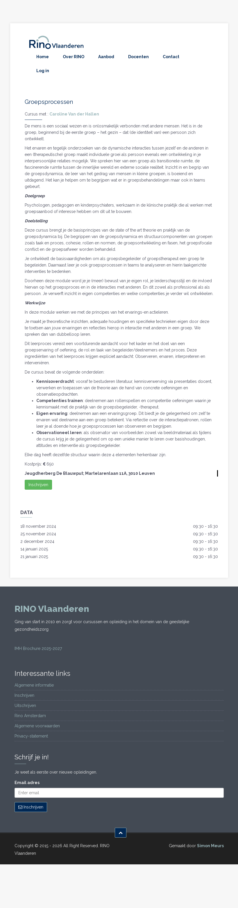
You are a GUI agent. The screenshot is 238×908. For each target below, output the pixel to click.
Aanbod (106, 56)
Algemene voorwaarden (37, 726)
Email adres (27, 782)
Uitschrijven (25, 705)
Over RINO (73, 56)
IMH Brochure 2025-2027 (38, 648)
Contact (171, 56)
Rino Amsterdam (30, 715)
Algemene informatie (34, 685)
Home (42, 56)
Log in (42, 70)
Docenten (138, 56)
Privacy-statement (31, 736)
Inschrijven (38, 484)
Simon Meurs (210, 845)
